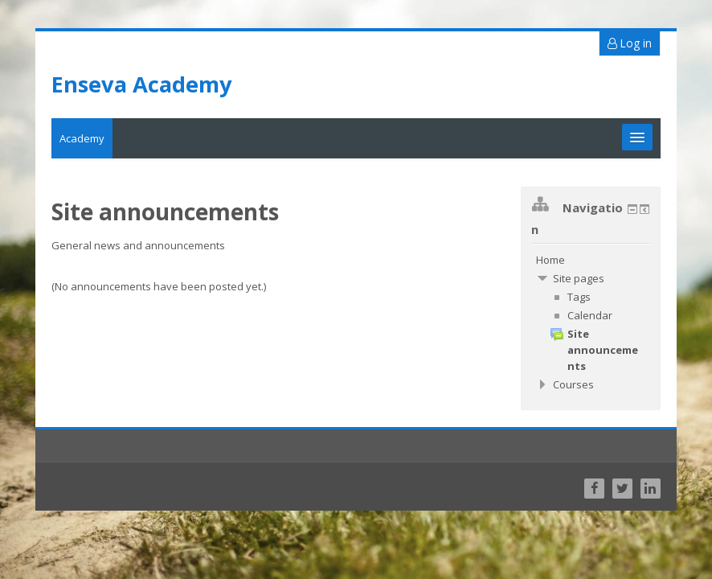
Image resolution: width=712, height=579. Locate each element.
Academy (81, 138)
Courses (573, 384)
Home (550, 260)
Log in (630, 43)
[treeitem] (590, 260)
